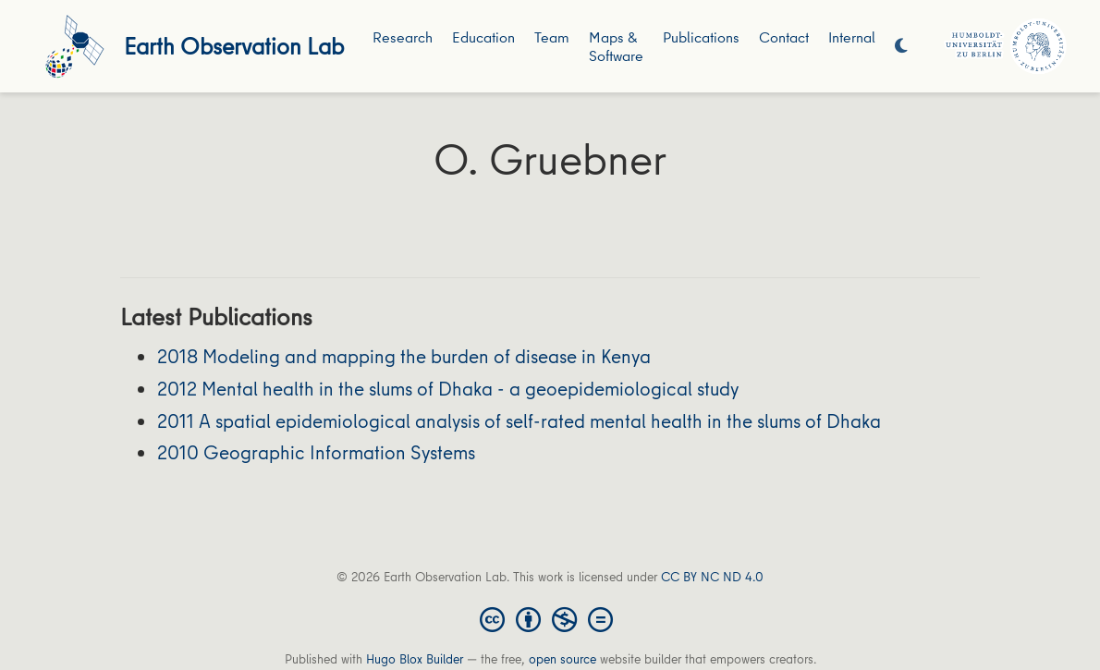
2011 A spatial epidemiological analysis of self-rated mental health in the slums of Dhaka (519, 421)
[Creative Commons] (550, 618)
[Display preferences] (901, 46)
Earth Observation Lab (234, 46)
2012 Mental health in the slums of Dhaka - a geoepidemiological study (448, 388)
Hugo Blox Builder (414, 659)
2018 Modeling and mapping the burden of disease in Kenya (404, 356)
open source (562, 659)
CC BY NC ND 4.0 (712, 576)
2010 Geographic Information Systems (316, 452)
